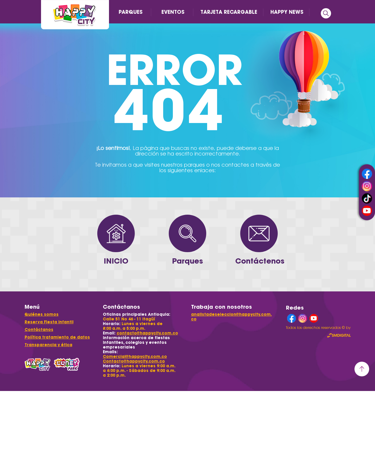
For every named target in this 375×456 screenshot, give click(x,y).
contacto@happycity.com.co (147, 333)
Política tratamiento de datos (57, 337)
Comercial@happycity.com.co (135, 356)
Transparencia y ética (48, 344)
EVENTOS (172, 12)
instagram (367, 186)
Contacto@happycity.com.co (134, 361)
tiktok (367, 198)
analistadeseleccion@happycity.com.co (231, 317)
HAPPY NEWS (286, 12)
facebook (367, 174)
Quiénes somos (42, 314)
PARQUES (130, 12)
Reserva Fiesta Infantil (49, 322)
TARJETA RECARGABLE (228, 12)
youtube (367, 211)
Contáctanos (39, 329)
